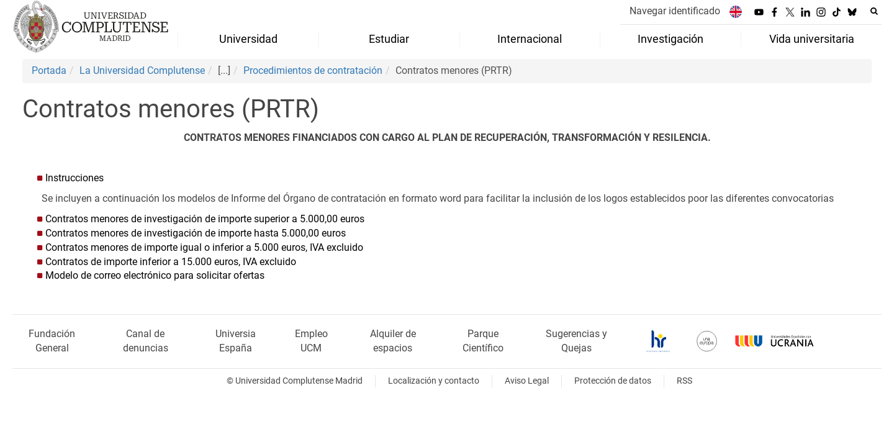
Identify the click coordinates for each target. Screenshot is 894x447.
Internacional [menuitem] (529, 39)
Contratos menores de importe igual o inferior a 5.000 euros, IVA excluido (204, 247)
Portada (49, 70)
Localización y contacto (433, 381)
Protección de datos (612, 381)
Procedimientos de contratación (312, 70)
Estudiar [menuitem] (389, 39)
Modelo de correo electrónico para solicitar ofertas (156, 275)
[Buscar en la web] (874, 11)
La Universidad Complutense (142, 70)
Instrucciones (74, 178)
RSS (684, 381)
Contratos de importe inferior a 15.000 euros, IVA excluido (170, 262)
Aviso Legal (527, 381)
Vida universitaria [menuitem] (811, 39)
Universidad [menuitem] (248, 39)
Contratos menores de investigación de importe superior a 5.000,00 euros (204, 219)
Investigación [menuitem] (670, 39)
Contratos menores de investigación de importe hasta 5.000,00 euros (195, 233)
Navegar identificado (675, 11)
